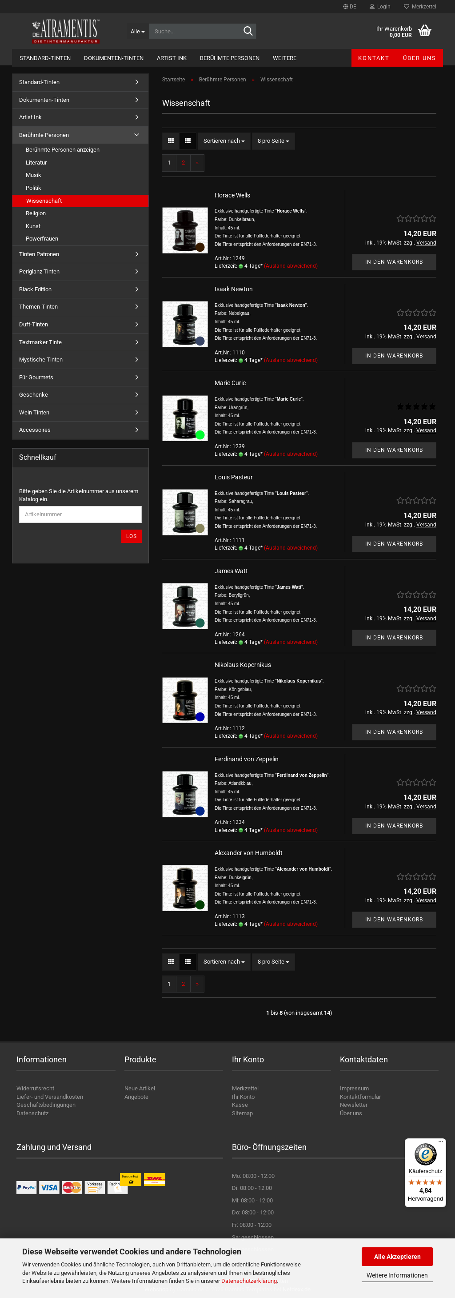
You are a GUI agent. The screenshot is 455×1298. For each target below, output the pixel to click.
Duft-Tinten (33, 324)
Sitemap (242, 1113)
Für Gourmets (36, 377)
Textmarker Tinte (40, 342)
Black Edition (35, 289)
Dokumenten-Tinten (114, 58)
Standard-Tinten (45, 58)
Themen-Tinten (38, 306)
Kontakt (374, 58)
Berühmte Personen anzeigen (63, 149)
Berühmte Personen (229, 58)
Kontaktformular (360, 1096)
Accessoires (35, 429)
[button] (349, 6)
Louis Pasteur (234, 477)
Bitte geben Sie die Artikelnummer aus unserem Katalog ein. (78, 495)
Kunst (33, 226)
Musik (33, 175)
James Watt (231, 571)
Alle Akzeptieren (397, 1256)
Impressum (354, 1088)
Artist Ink (172, 58)
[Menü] (440, 1143)
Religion (36, 213)
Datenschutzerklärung (249, 1281)
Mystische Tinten (41, 359)
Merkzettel (420, 7)
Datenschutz (32, 1113)
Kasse (240, 1104)
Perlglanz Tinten (39, 271)
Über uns (419, 58)
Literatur (36, 162)
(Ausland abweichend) (291, 266)
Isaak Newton (234, 289)
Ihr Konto (243, 1096)
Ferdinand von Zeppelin (247, 759)
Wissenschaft (44, 200)
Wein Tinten (34, 412)
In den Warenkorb (394, 262)
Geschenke (33, 394)
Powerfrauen (42, 238)
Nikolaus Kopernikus (243, 664)
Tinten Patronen (39, 254)
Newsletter (353, 1104)
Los (131, 536)
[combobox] (224, 141)
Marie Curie (230, 382)
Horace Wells (232, 195)
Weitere (284, 58)
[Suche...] (138, 31)
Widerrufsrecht (35, 1088)
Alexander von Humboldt (249, 852)
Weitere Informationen (397, 1275)
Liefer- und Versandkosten (49, 1096)
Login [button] (380, 7)
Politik (33, 188)
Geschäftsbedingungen (46, 1104)
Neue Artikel (139, 1088)
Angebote (136, 1096)
